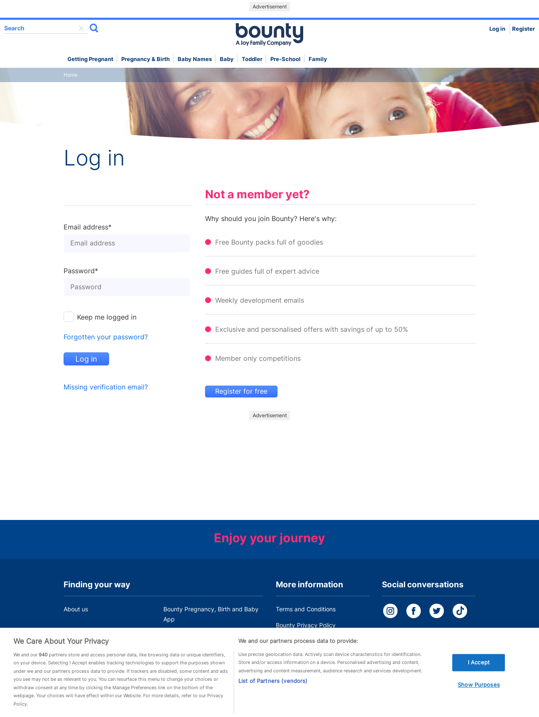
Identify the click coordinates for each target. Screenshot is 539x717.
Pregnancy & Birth (145, 59)
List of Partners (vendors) (272, 683)
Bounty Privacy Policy (306, 625)
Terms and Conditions (306, 609)
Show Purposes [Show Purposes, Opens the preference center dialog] (479, 687)
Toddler (252, 59)
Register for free (241, 391)
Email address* (88, 227)
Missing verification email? (106, 387)
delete (81, 28)
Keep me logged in (106, 317)
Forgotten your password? (106, 337)
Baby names (195, 59)
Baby (227, 59)
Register (523, 29)
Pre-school (285, 59)
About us (76, 609)
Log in (497, 29)
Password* (81, 271)
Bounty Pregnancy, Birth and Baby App (211, 614)
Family (318, 59)
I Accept (479, 664)
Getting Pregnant (90, 59)
